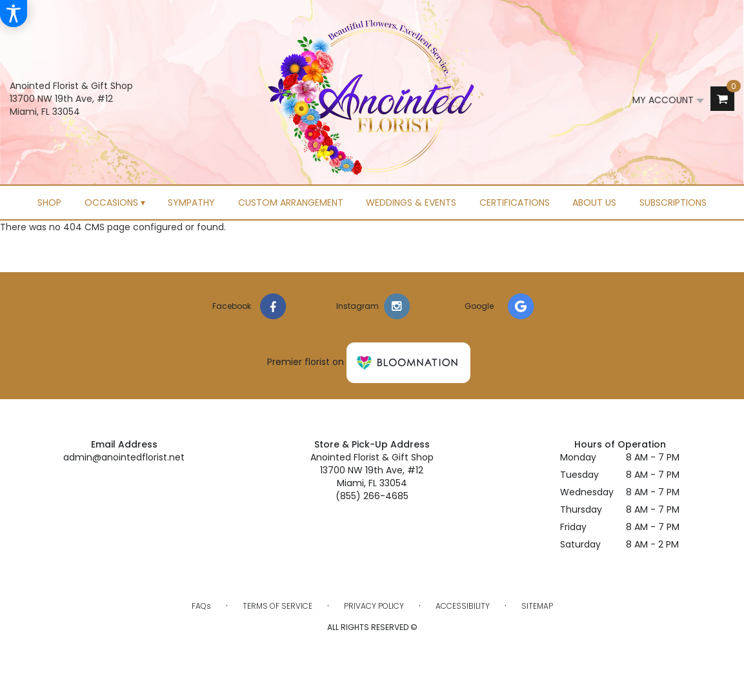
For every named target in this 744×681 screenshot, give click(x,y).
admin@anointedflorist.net (124, 457)
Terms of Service (277, 605)
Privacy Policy (374, 605)
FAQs (201, 605)
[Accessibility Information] (13, 13)
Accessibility (463, 605)
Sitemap (537, 605)
